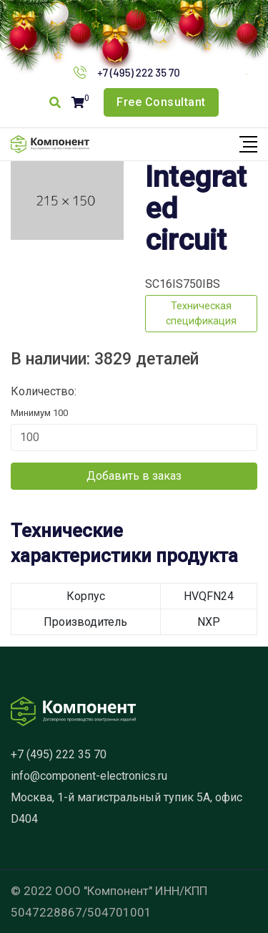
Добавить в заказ (134, 476)
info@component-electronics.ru (89, 776)
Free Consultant (161, 102)
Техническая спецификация (201, 313)
